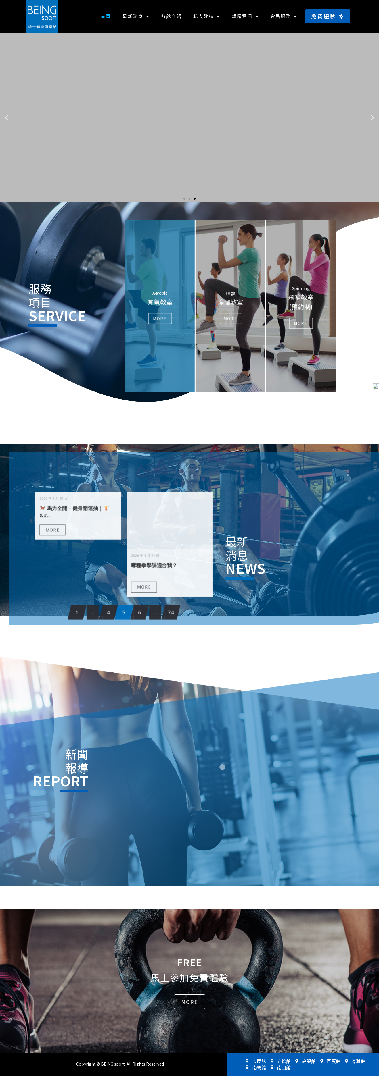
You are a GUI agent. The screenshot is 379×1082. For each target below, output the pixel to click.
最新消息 (136, 16)
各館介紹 (171, 16)
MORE (94, 546)
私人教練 (206, 16)
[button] (327, 16)
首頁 (106, 16)
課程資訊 (245, 16)
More (160, 318)
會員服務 (283, 16)
